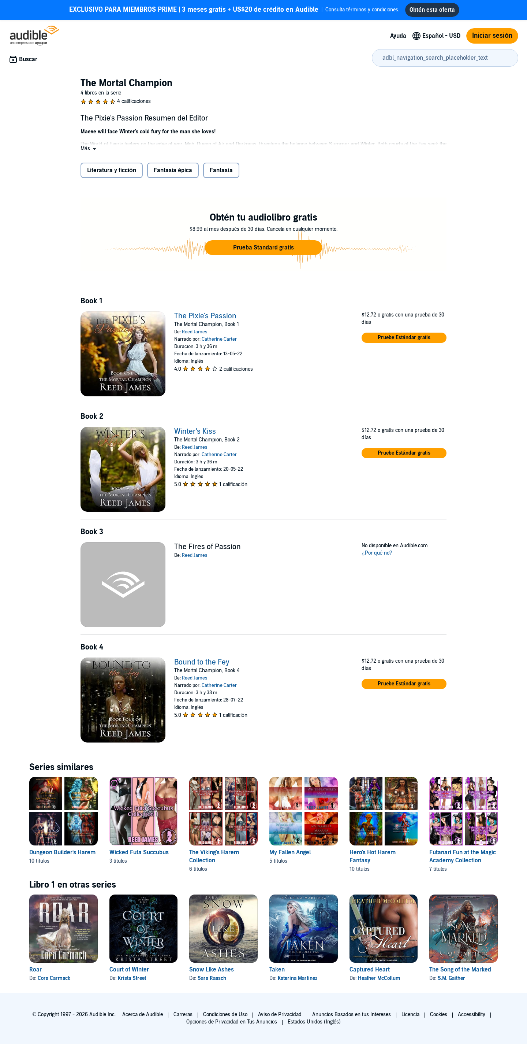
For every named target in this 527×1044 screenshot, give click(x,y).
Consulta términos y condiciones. (234, 10)
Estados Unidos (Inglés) (314, 1022)
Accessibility (471, 1014)
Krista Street (132, 978)
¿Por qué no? (377, 553)
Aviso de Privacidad (280, 1014)
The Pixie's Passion (205, 316)
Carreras (183, 1014)
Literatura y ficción (111, 170)
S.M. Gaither (451, 978)
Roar (35, 969)
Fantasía (221, 170)
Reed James (194, 332)
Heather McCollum (379, 978)
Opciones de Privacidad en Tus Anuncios (231, 1022)
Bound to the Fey (201, 662)
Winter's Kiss (195, 431)
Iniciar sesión (492, 36)
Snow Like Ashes (211, 969)
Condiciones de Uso (225, 1014)
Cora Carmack (54, 978)
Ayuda (398, 36)
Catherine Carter (219, 339)
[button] (89, 148)
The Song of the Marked (460, 969)
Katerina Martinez (297, 978)
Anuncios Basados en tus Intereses (351, 1014)
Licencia (410, 1014)
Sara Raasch (212, 978)
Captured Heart (370, 969)
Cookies (438, 1014)
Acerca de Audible (142, 1014)
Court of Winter (129, 969)
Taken (277, 969)
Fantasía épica (173, 170)
